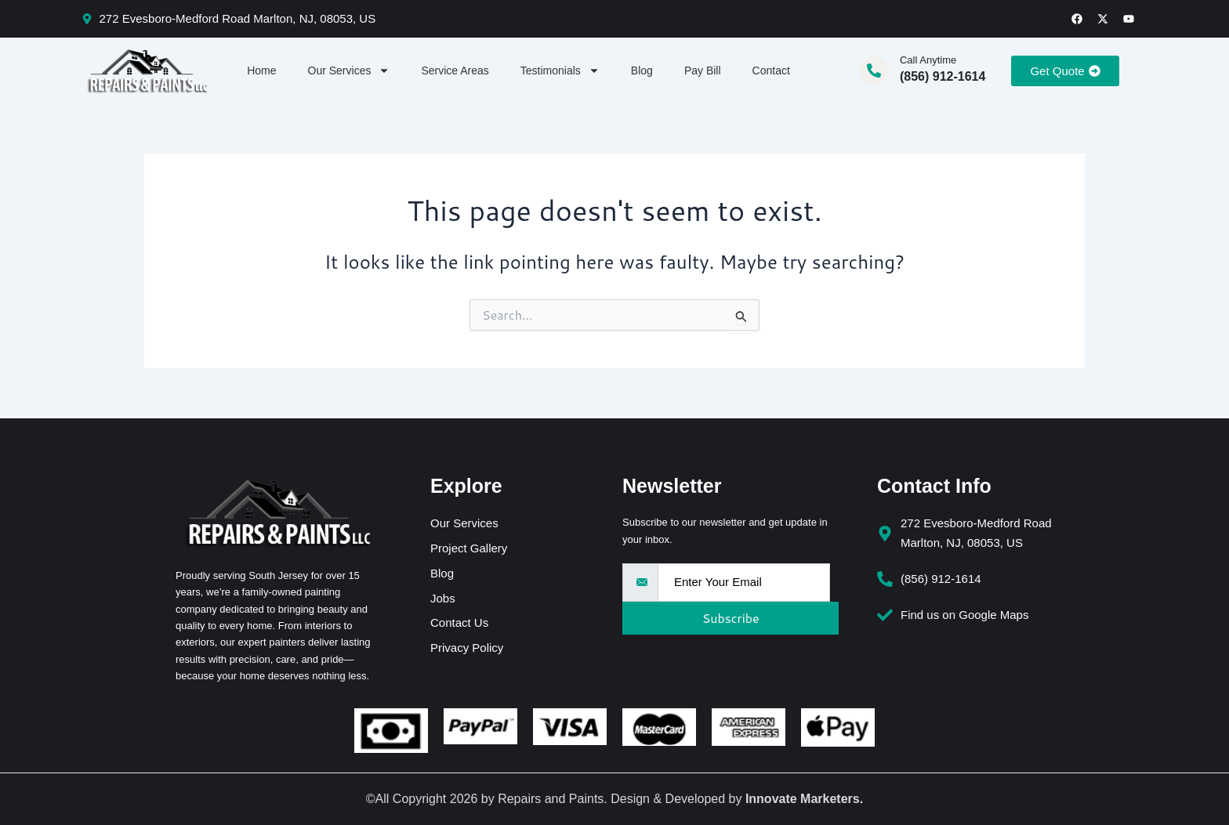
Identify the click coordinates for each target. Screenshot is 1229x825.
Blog (642, 70)
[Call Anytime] (874, 70)
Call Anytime (928, 60)
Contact (771, 70)
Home (261, 70)
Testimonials (560, 70)
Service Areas (454, 70)
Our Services (349, 70)
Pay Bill (702, 70)
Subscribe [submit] (726, 618)
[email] (744, 582)
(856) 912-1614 (942, 76)
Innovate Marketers (802, 798)
